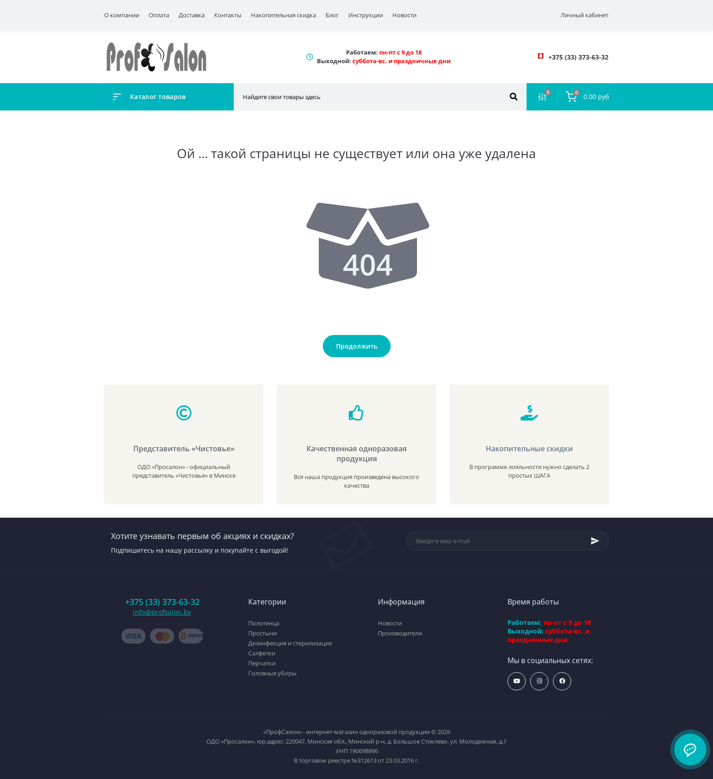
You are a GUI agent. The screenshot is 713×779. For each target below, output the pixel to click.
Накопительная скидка (283, 15)
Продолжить (356, 346)
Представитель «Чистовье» (184, 449)
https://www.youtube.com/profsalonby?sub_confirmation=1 (516, 681)
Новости (404, 15)
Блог (332, 15)
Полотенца (263, 623)
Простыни (262, 633)
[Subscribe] (595, 540)
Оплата (159, 15)
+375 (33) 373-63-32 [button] (162, 602)
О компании (121, 15)
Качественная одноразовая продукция (356, 454)
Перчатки (262, 663)
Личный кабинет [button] (584, 15)
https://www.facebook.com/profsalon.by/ (562, 681)
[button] (578, 57)
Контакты (227, 15)
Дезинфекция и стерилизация (290, 643)
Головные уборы (272, 673)
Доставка (192, 15)
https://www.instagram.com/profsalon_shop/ (539, 681)
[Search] (514, 96)
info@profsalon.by (162, 612)
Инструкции (365, 15)
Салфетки (261, 653)
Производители (400, 633)
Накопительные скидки (529, 449)
